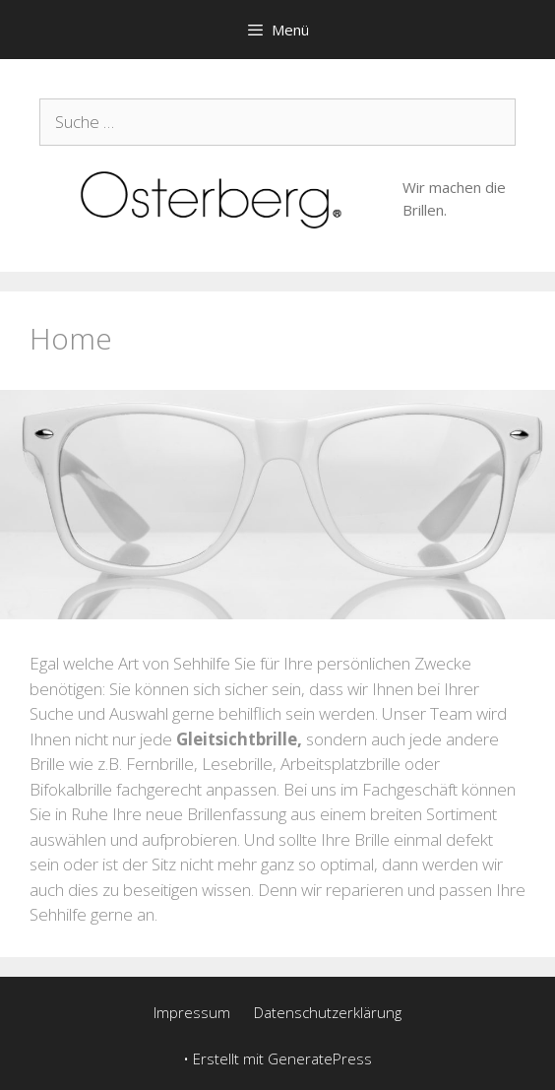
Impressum (192, 1012)
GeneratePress (320, 1058)
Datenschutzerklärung (327, 1012)
